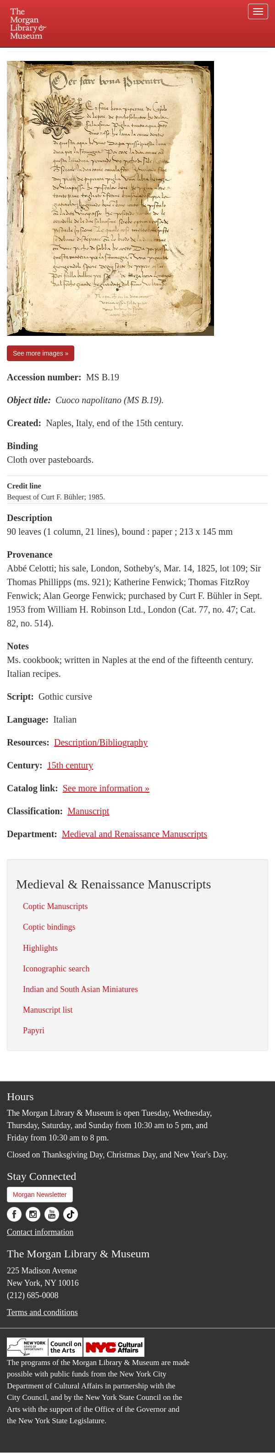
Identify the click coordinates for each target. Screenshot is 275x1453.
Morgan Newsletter (40, 1194)
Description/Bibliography (101, 742)
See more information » (106, 788)
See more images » (40, 353)
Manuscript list (48, 1009)
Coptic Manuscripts (55, 906)
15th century (70, 765)
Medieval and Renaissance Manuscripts (134, 834)
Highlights (40, 948)
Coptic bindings (49, 927)
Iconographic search (56, 968)
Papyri (33, 1030)
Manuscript (88, 811)
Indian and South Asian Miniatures (80, 989)
